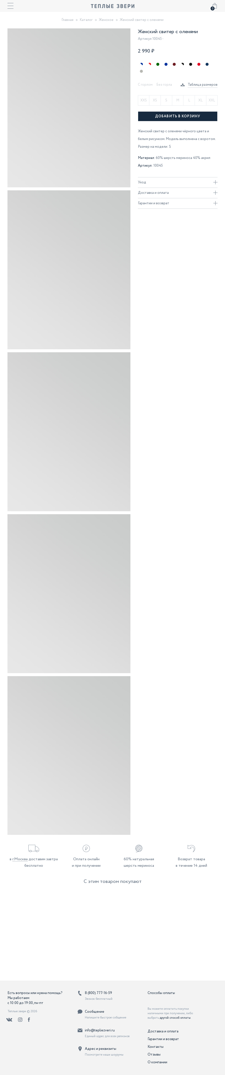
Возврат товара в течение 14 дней (191, 862)
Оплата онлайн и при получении (86, 862)
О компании (157, 1062)
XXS (143, 100)
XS (155, 100)
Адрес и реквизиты (100, 1048)
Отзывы (154, 1054)
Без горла (164, 84)
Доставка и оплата (178, 192)
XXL (212, 100)
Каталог (86, 19)
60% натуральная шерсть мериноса (139, 862)
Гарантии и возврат (178, 203)
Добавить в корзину (177, 116)
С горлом (145, 84)
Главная (67, 19)
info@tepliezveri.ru (100, 1030)
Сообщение (94, 1011)
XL (200, 100)
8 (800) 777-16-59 (98, 993)
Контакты (156, 1046)
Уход (178, 182)
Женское (106, 19)
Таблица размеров (203, 84)
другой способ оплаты (175, 1018)
